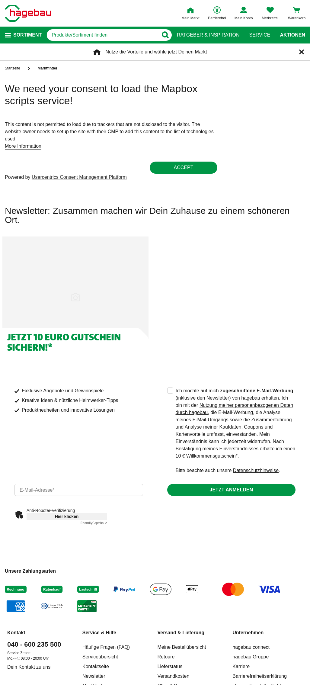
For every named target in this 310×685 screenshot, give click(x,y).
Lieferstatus (170, 666)
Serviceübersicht (100, 656)
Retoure (166, 656)
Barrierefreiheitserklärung (259, 676)
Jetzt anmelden (231, 489)
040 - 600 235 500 (34, 644)
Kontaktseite (95, 666)
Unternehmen (248, 632)
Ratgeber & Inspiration (208, 35)
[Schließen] (301, 52)
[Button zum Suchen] (165, 35)
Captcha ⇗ (94, 523)
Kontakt (16, 632)
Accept (183, 167)
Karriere (241, 666)
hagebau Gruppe (250, 656)
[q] (102, 35)
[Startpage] (28, 13)
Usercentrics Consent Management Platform (79, 177)
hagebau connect (251, 647)
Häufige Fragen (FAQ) (106, 647)
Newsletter (93, 676)
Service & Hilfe (99, 632)
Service (259, 35)
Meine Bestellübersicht (182, 647)
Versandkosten (174, 676)
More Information (23, 146)
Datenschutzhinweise (256, 470)
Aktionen (292, 35)
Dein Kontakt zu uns (28, 667)
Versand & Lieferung (181, 632)
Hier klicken (67, 516)
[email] (79, 490)
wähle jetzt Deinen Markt (180, 51)
